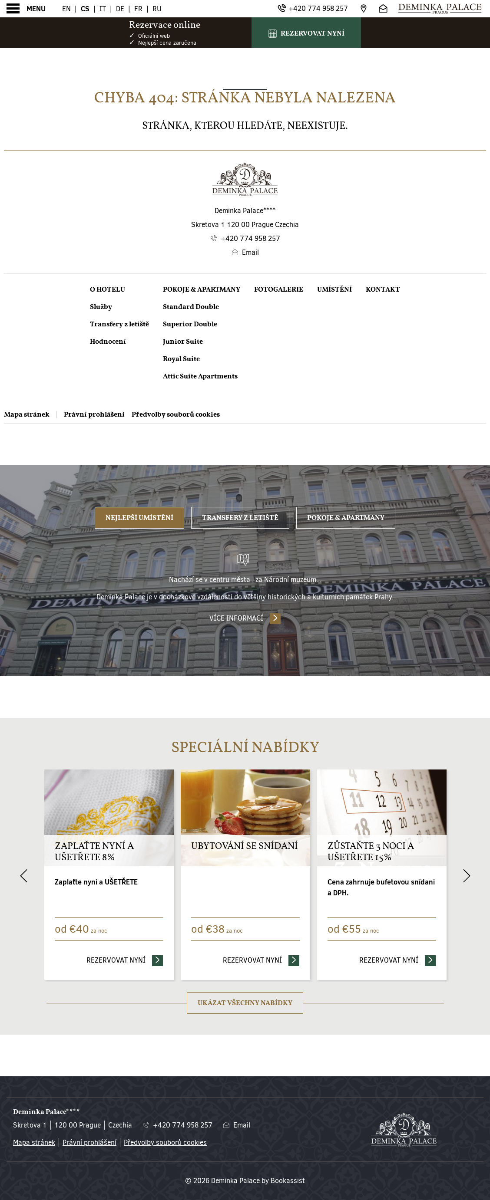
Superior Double (190, 324)
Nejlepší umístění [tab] (139, 517)
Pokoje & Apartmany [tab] (345, 517)
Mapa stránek (27, 414)
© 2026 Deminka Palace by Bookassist (245, 1180)
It (102, 8)
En (66, 8)
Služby (101, 306)
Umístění (334, 289)
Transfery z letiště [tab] (240, 517)
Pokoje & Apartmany (201, 289)
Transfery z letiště (119, 324)
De (120, 8)
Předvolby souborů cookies (176, 414)
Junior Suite (183, 341)
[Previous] (23, 875)
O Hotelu (107, 289)
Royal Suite (181, 358)
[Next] (466, 875)
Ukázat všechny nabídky (245, 1002)
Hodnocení (108, 341)
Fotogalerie (278, 289)
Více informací (236, 618)
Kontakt (383, 289)
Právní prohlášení (94, 414)
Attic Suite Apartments (200, 376)
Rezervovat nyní (124, 960)
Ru (157, 8)
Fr (138, 8)
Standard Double (191, 306)
